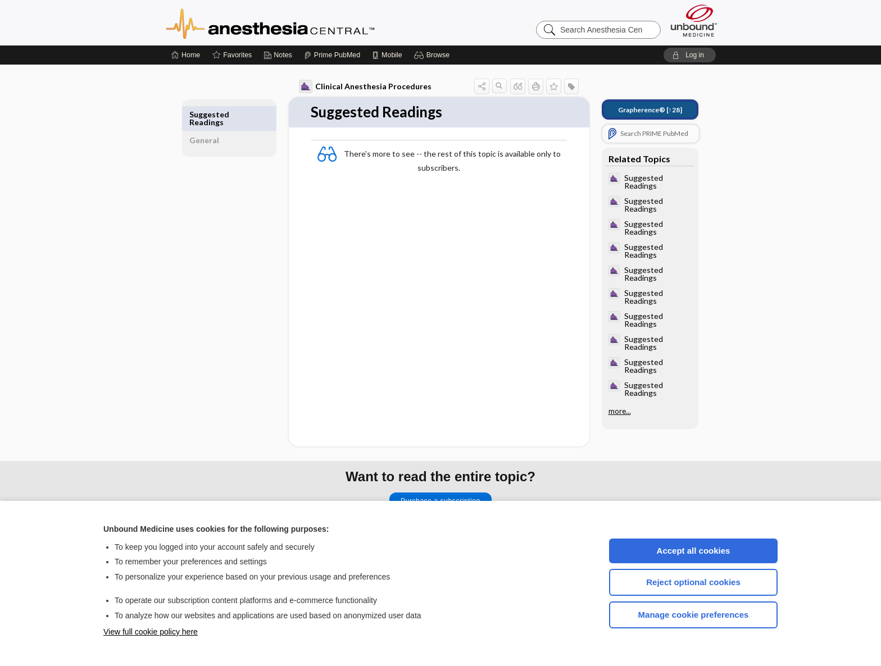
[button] (433, 55)
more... (614, 411)
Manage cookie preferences (693, 614)
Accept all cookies (693, 550)
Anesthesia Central (305, 22)
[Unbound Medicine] (694, 20)
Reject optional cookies (693, 582)
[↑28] (645, 110)
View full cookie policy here (150, 631)
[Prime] (332, 55)
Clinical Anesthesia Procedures (360, 86)
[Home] (185, 55)
